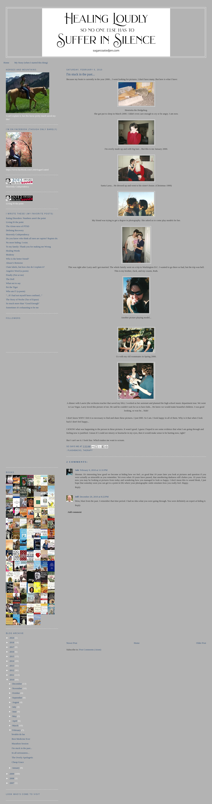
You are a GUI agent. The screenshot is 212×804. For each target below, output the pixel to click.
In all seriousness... (20, 752)
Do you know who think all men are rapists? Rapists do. (32, 238)
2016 (12, 651)
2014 (12, 661)
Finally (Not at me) (15, 275)
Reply (77, 487)
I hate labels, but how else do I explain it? (25, 267)
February (16, 730)
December (17, 683)
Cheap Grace (18, 762)
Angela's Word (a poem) (17, 271)
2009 (12, 773)
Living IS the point (15, 222)
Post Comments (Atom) (90, 649)
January (16, 767)
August (16, 702)
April (15, 721)
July (14, 707)
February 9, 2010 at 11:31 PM (94, 470)
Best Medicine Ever (21, 739)
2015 (12, 656)
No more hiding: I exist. (17, 242)
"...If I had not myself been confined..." (24, 295)
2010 (12, 679)
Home (6, 62)
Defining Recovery (15, 230)
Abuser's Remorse (14, 263)
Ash (77, 470)
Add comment (74, 512)
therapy (88, 450)
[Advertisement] (93, 616)
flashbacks (74, 450)
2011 (12, 675)
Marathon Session (20, 743)
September (17, 697)
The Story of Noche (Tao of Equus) (22, 299)
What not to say (13, 283)
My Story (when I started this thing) (31, 62)
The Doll (10, 279)
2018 (12, 642)
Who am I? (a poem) (15, 291)
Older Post (201, 643)
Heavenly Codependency (17, 234)
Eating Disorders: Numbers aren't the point (26, 218)
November (17, 688)
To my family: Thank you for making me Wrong (28, 246)
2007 (12, 783)
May (14, 716)
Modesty (10, 254)
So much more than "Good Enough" (22, 303)
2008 (12, 778)
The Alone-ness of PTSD (17, 226)
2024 (12, 637)
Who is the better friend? (17, 258)
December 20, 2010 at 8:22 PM (94, 496)
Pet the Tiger (12, 287)
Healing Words (13, 250)
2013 (12, 665)
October (16, 693)
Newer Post (71, 643)
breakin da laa (18, 734)
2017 (12, 647)
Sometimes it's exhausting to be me (22, 307)
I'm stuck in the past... (22, 748)
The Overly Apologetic (22, 757)
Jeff (77, 496)
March (15, 725)
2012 (12, 670)
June (14, 711)
